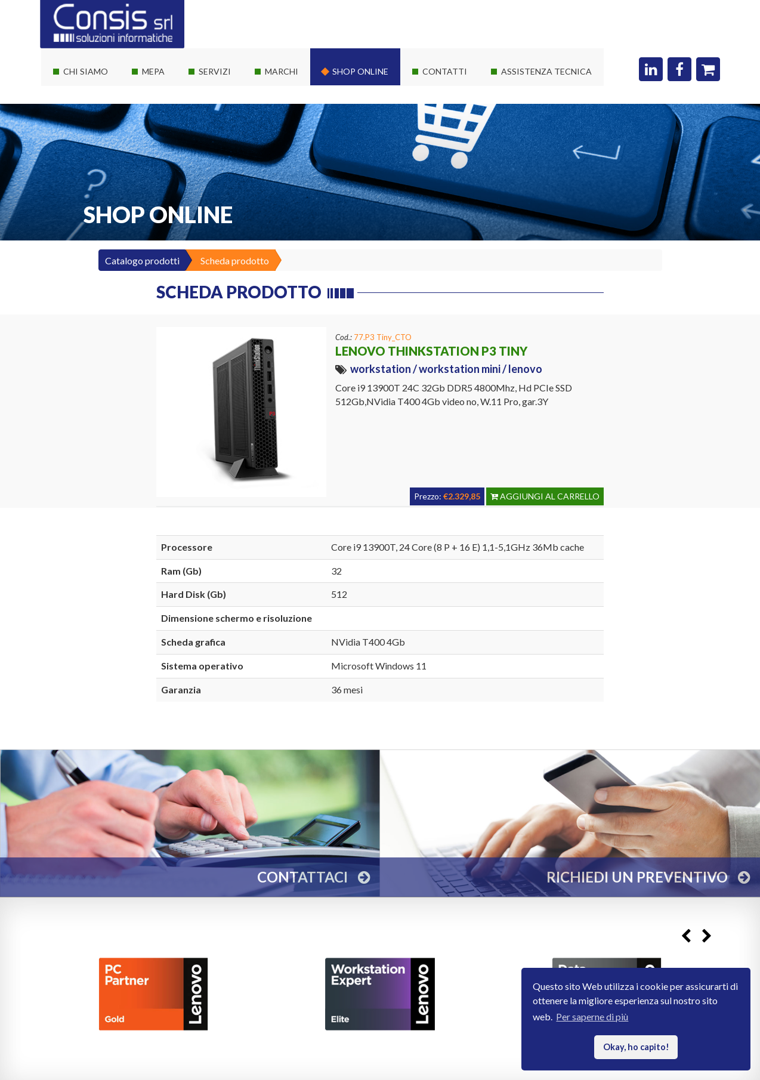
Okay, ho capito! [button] (636, 1047)
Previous (685, 935)
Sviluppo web (220, 174)
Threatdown (284, 217)
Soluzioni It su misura (235, 88)
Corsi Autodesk (225, 153)
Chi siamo (85, 71)
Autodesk (279, 174)
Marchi (281, 71)
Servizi (215, 71)
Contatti (444, 71)
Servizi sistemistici (230, 110)
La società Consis (92, 88)
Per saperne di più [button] (592, 1016)
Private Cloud (221, 131)
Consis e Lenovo (292, 131)
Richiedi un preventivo (461, 110)
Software (277, 110)
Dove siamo (440, 88)
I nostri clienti (85, 153)
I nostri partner (87, 110)
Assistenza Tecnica (546, 71)
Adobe (273, 196)
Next (706, 935)
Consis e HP (283, 153)
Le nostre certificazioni (104, 131)
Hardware (280, 88)
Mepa (153, 71)
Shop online (360, 71)
